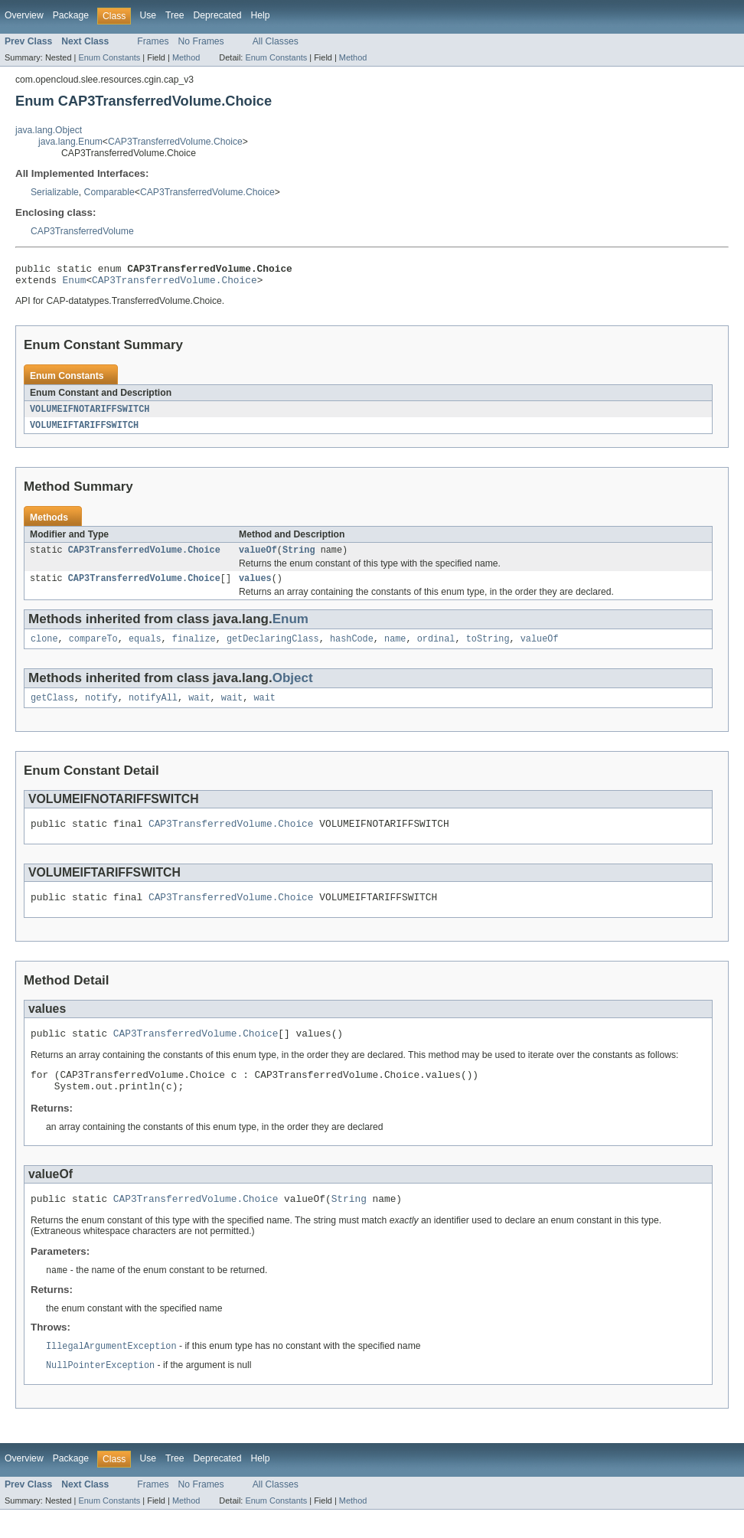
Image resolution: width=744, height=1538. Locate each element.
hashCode (352, 649)
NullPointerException (100, 1393)
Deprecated (218, 15)
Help (259, 15)
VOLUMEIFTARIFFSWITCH (84, 431)
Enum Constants (109, 57)
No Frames (201, 41)
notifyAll (153, 710)
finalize (194, 649)
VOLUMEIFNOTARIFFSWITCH (89, 414)
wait (199, 710)
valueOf (258, 557)
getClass (52, 710)
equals (145, 649)
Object (292, 688)
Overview (24, 15)
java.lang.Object (48, 130)
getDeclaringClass (273, 649)
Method (186, 57)
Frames (152, 41)
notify (101, 710)
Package (71, 15)
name (395, 649)
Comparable (109, 192)
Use (147, 15)
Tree (174, 15)
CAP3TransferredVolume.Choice (175, 141)
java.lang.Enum (70, 141)
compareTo (93, 649)
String (298, 557)
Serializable (55, 192)
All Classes (276, 41)
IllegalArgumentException (111, 1373)
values (255, 587)
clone (44, 649)
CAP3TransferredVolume (82, 231)
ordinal (436, 649)
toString (488, 649)
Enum (74, 284)
